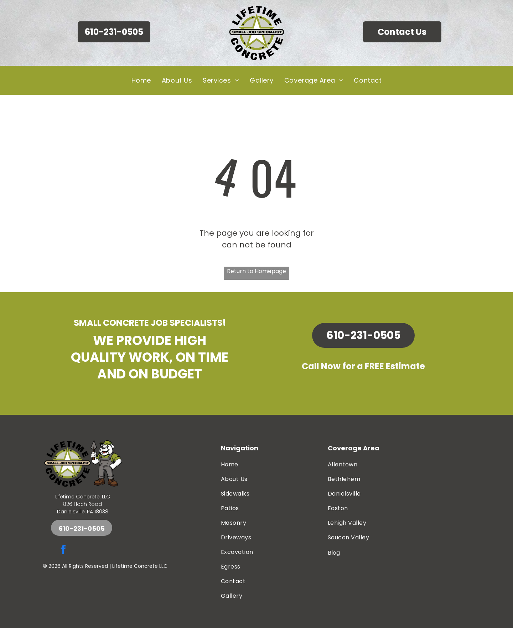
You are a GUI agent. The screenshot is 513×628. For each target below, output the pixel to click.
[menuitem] (141, 80)
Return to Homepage (256, 271)
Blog (334, 553)
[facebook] (63, 551)
